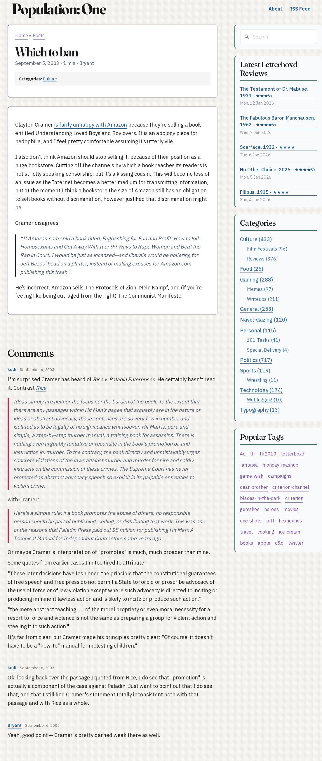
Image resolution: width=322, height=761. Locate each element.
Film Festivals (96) (267, 249)
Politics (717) (256, 360)
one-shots (251, 520)
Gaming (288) (256, 279)
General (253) (256, 309)
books (246, 543)
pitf (270, 520)
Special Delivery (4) (268, 350)
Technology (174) (261, 390)
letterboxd (292, 454)
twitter (295, 543)
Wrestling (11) (262, 380)
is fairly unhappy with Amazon (90, 124)
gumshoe (250, 509)
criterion (294, 498)
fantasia (249, 465)
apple (264, 543)
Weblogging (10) (265, 399)
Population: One (59, 9)
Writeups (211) (263, 299)
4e (243, 454)
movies (291, 509)
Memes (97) (260, 289)
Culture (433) (256, 239)
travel (246, 532)
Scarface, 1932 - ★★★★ (267, 147)
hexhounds (290, 520)
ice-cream (289, 532)
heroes (271, 509)
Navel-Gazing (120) (263, 319)
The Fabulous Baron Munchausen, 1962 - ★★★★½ (277, 121)
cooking (265, 532)
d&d (279, 543)
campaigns (279, 476)
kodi (12, 369)
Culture (50, 79)
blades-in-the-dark (260, 498)
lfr (252, 454)
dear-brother (254, 487)
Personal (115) (258, 330)
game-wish (251, 476)
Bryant (15, 725)
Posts (39, 35)
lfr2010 (268, 454)
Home (21, 35)
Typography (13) (260, 409)
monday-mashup (280, 465)
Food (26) (251, 268)
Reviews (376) (262, 259)
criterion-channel (290, 487)
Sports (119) (255, 370)
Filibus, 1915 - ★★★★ (264, 192)
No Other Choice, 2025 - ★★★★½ (277, 169)
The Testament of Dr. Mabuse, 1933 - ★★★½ (274, 92)
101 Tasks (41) (263, 340)
